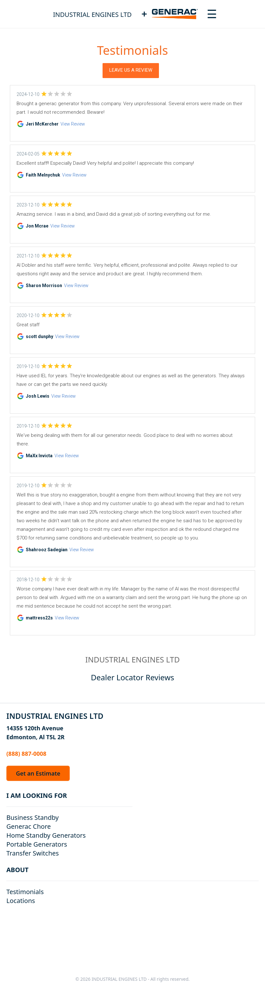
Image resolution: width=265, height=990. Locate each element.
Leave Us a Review (130, 70)
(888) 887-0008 (26, 753)
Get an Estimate (38, 773)
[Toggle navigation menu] (212, 14)
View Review (73, 123)
